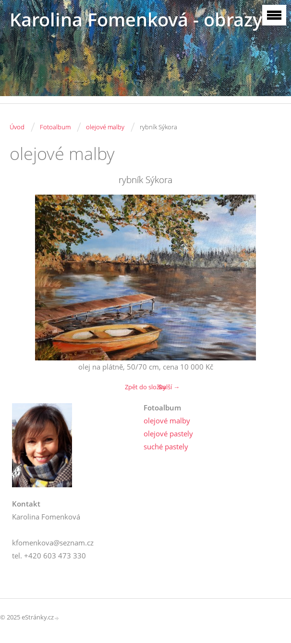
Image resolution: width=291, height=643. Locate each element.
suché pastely (166, 446)
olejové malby (105, 127)
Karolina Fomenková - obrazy (136, 19)
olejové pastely (168, 433)
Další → (169, 387)
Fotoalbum (55, 127)
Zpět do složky (145, 387)
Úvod (17, 127)
